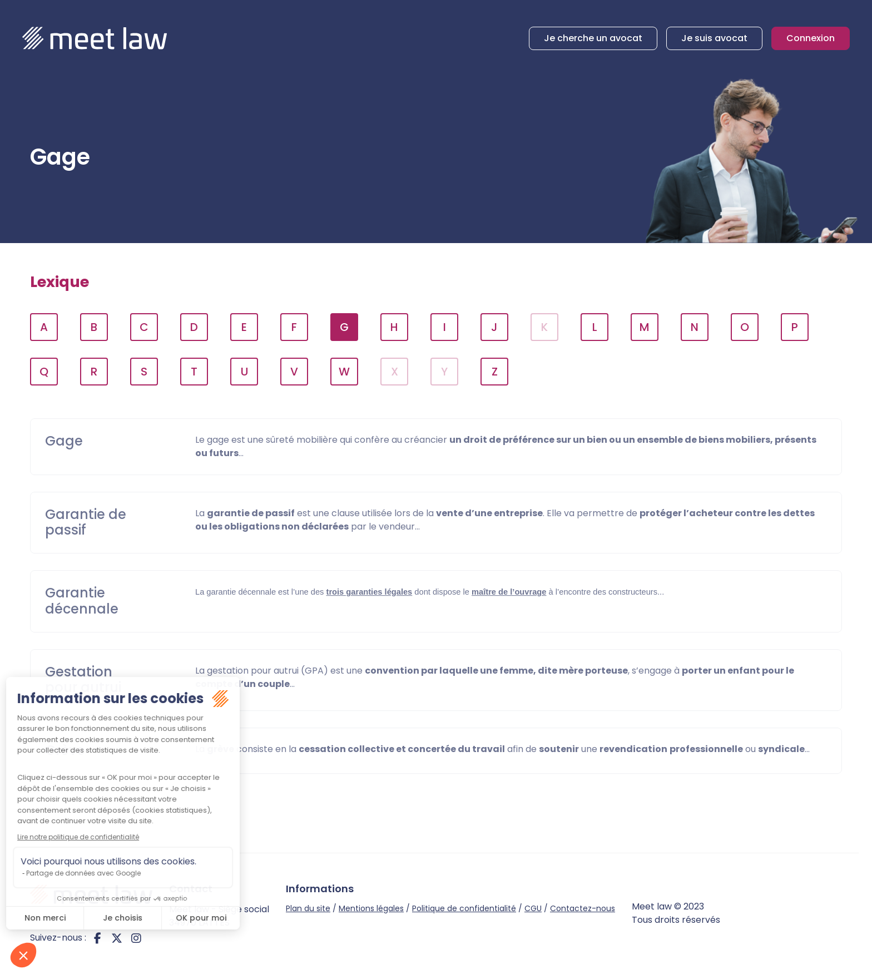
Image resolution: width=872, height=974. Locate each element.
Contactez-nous (582, 908)
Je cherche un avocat (593, 38)
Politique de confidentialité (464, 908)
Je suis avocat (714, 38)
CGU (533, 908)
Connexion (810, 38)
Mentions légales (371, 908)
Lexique (59, 281)
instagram (136, 937)
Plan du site (308, 908)
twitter (116, 937)
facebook (97, 937)
